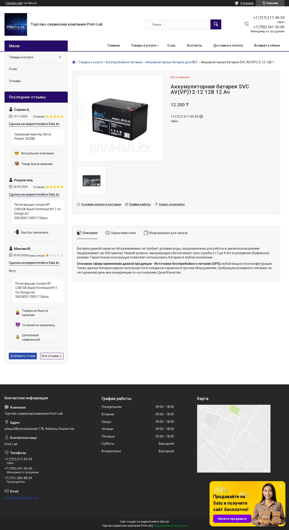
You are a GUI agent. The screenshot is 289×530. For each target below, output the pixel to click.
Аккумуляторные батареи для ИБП (172, 62)
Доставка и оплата (228, 45)
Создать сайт (14, 3)
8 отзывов (247, 3)
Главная (113, 45)
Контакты (194, 45)
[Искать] (215, 24)
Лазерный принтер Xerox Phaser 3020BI (32, 136)
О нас (171, 45)
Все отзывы (50, 356)
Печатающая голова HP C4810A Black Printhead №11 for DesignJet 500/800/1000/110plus (37, 211)
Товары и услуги (143, 45)
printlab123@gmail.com (22, 498)
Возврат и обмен (267, 45)
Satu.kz (164, 521)
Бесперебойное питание (124, 62)
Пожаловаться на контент (170, 525)
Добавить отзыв (22, 356)
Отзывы (15, 81)
